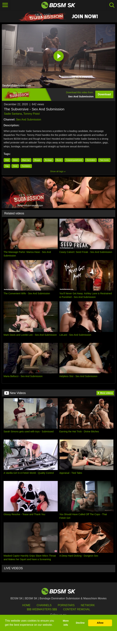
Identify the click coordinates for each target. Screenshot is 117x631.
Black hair (26, 160)
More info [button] (66, 622)
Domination (91, 160)
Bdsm (15, 160)
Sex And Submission (28, 119)
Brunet (59, 160)
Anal (7, 160)
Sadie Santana (13, 113)
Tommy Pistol (31, 113)
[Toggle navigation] (5, 5)
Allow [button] (100, 622)
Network (88, 605)
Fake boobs (104, 160)
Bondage (48, 160)
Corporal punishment (74, 160)
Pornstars (66, 605)
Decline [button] (80, 622)
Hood (15, 166)
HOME (26, 605)
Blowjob (37, 160)
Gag (7, 166)
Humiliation (26, 166)
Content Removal (76, 609)
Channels (44, 605)
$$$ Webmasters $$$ (42, 609)
